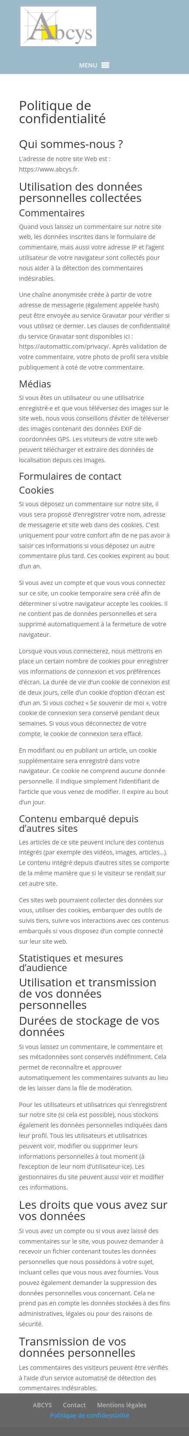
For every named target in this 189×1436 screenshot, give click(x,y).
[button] (88, 65)
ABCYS (42, 1405)
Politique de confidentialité (89, 1415)
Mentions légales (122, 1405)
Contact (74, 1405)
